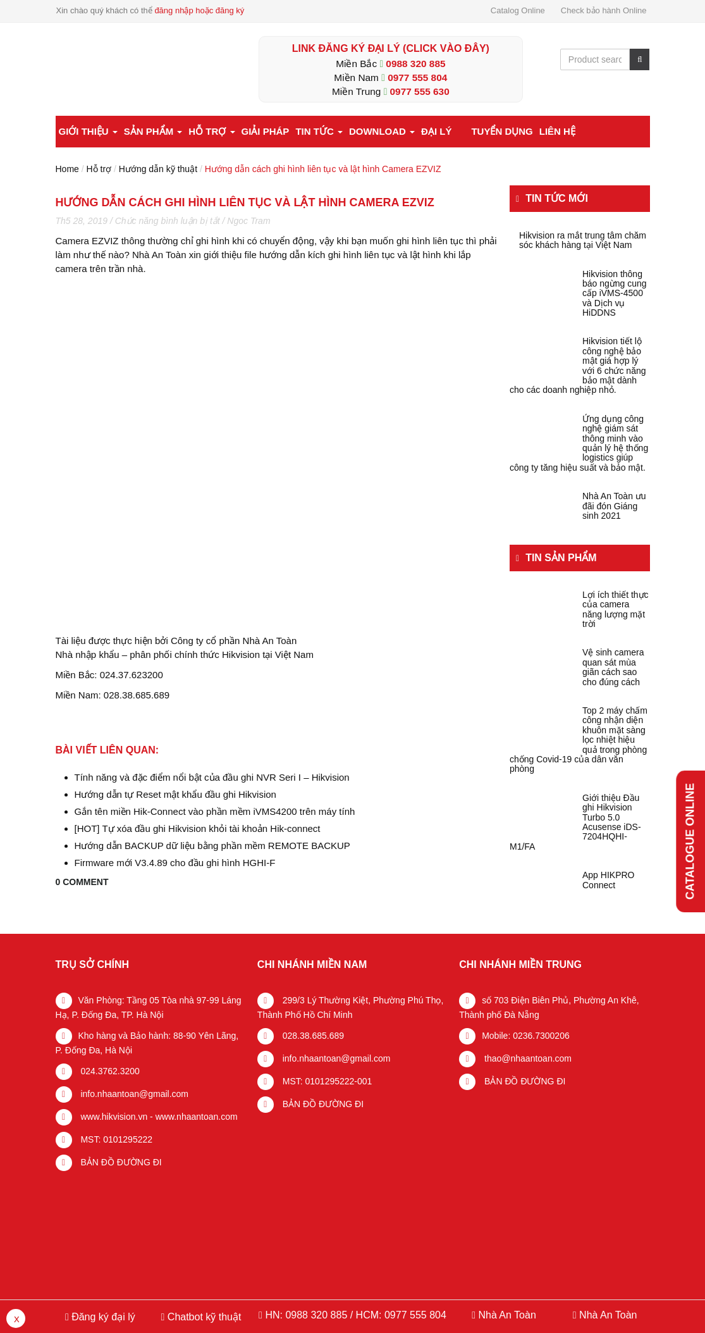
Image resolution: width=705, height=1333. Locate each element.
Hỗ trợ (211, 131)
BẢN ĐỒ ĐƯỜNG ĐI (120, 1162)
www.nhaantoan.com (197, 1117)
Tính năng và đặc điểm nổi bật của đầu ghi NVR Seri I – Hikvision (212, 777)
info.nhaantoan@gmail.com (133, 1094)
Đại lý (436, 131)
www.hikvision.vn (113, 1117)
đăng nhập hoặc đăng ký (199, 10)
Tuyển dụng (501, 131)
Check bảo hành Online (604, 10)
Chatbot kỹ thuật (202, 1316)
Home (67, 169)
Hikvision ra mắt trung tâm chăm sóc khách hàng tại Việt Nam (582, 240)
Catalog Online (518, 10)
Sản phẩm (153, 131)
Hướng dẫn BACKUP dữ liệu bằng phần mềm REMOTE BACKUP (212, 845)
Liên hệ (557, 131)
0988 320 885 (415, 63)
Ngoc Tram (248, 221)
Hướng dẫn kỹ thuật (158, 169)
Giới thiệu (88, 131)
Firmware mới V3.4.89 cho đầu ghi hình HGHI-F (175, 862)
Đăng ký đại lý (102, 1316)
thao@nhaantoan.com (527, 1058)
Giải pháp (266, 131)
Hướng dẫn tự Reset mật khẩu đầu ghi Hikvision (175, 794)
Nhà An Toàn (507, 1315)
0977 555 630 (420, 91)
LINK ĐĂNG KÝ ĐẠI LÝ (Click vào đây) (390, 48)
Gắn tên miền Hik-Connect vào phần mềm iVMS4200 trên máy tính (215, 811)
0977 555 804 (417, 77)
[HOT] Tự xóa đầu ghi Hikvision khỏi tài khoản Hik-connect (198, 828)
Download (382, 131)
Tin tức (319, 131)
